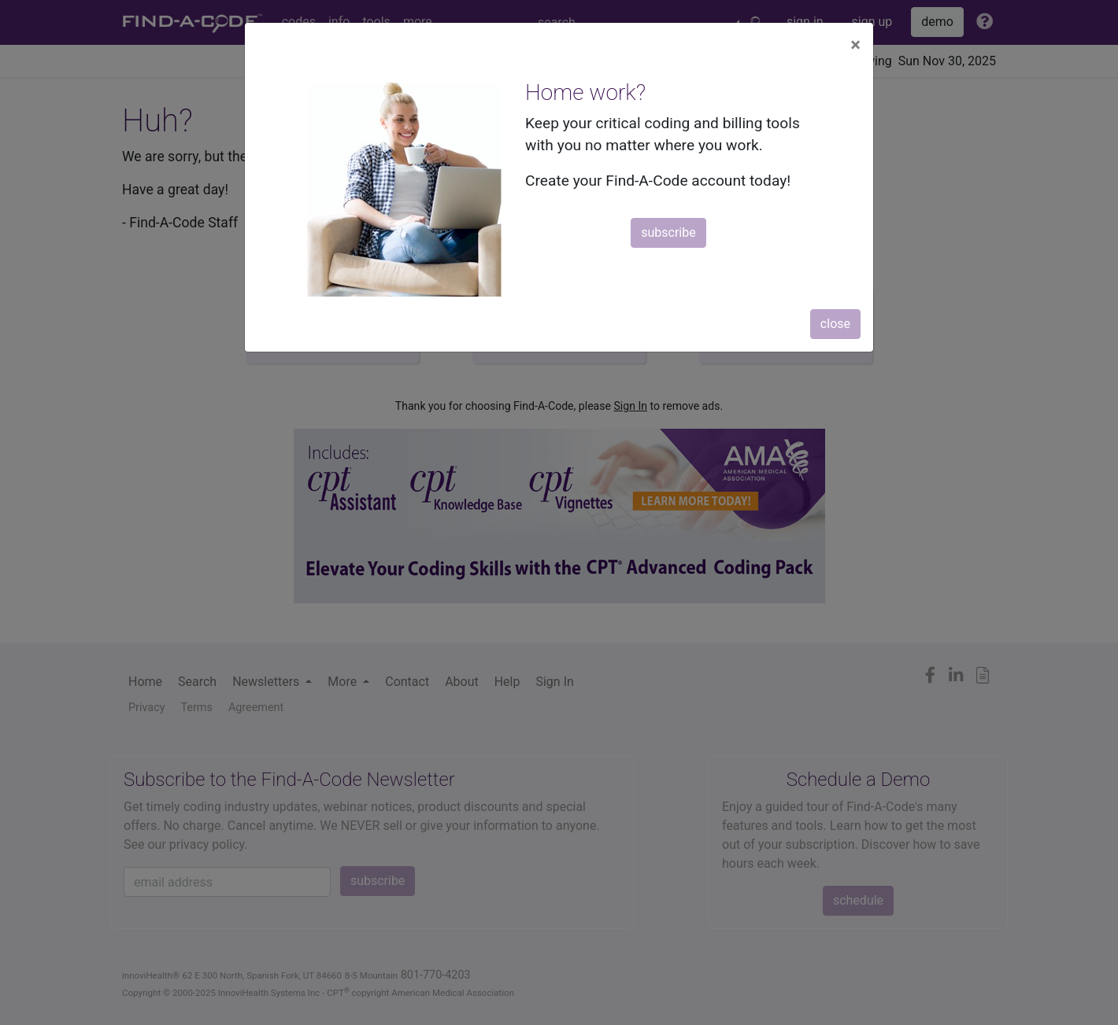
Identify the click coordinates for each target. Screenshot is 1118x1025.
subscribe (668, 232)
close (835, 323)
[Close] (855, 45)
